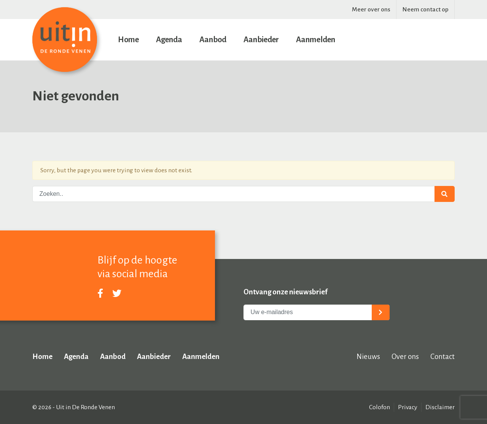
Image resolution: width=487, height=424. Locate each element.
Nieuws (368, 356)
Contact (442, 356)
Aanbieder (261, 39)
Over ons (405, 356)
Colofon (379, 407)
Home (128, 39)
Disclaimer (440, 407)
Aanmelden (315, 39)
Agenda (169, 39)
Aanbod (212, 39)
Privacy (407, 407)
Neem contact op (425, 9)
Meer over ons (371, 9)
